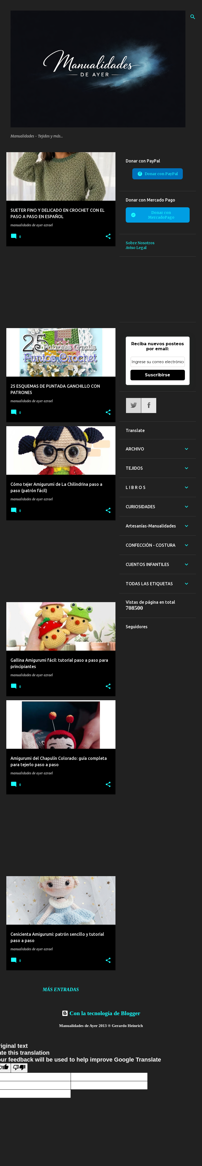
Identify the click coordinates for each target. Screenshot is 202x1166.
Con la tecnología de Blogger (101, 1013)
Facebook (148, 405)
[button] (108, 236)
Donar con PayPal (157, 173)
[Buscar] (193, 17)
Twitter (133, 405)
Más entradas (61, 989)
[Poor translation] (19, 1068)
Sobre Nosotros (140, 243)
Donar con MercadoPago (152, 215)
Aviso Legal (136, 247)
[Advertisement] (59, 287)
